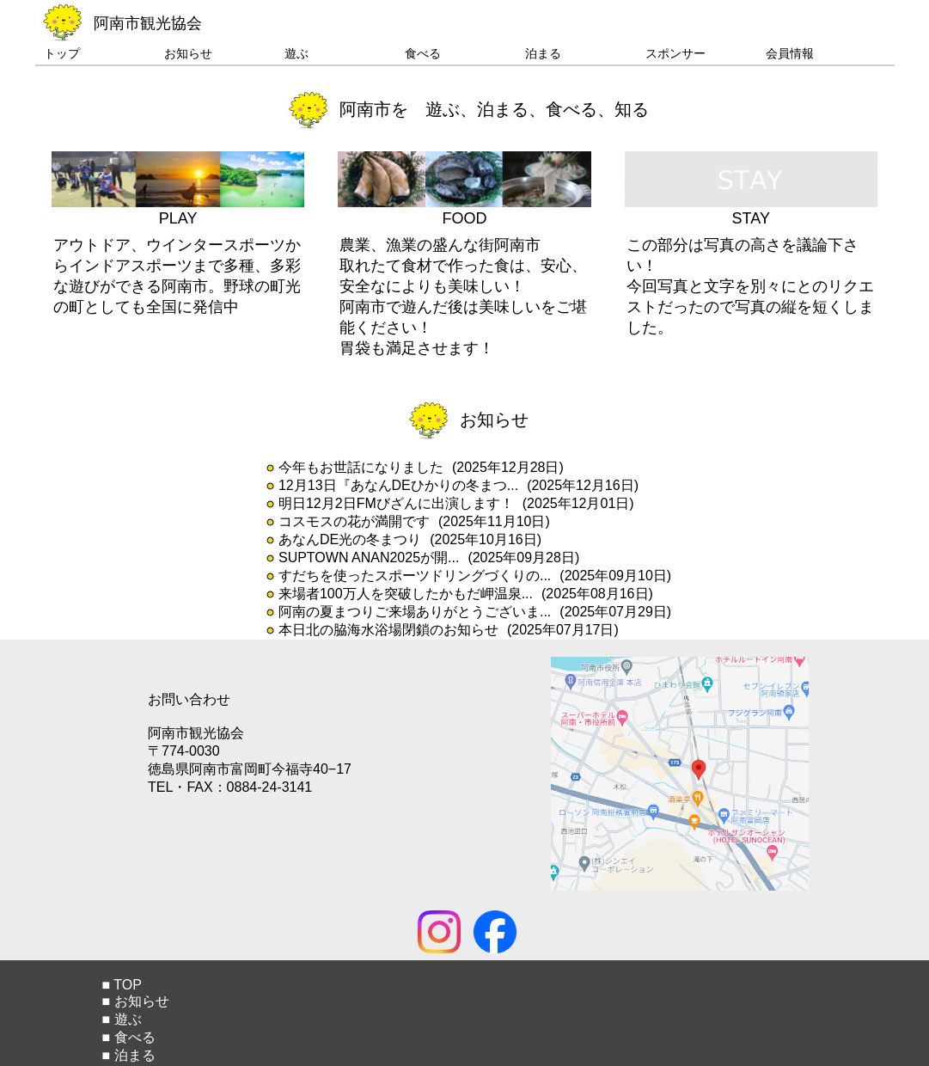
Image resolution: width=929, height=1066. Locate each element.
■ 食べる (128, 1037)
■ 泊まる (128, 1055)
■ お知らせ (134, 1001)
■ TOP (121, 984)
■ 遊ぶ (121, 1019)
